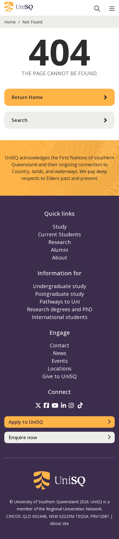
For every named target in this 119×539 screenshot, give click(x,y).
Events (59, 360)
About (59, 257)
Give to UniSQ (59, 376)
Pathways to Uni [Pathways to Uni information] (59, 301)
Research (59, 242)
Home (10, 22)
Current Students (59, 234)
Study (60, 226)
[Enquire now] (59, 437)
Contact (59, 345)
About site (59, 523)
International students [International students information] (60, 317)
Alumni (59, 249)
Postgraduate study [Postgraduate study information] (59, 293)
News (59, 353)
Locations (59, 368)
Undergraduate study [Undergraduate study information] (59, 286)
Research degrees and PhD (59, 309)
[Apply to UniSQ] (59, 422)
